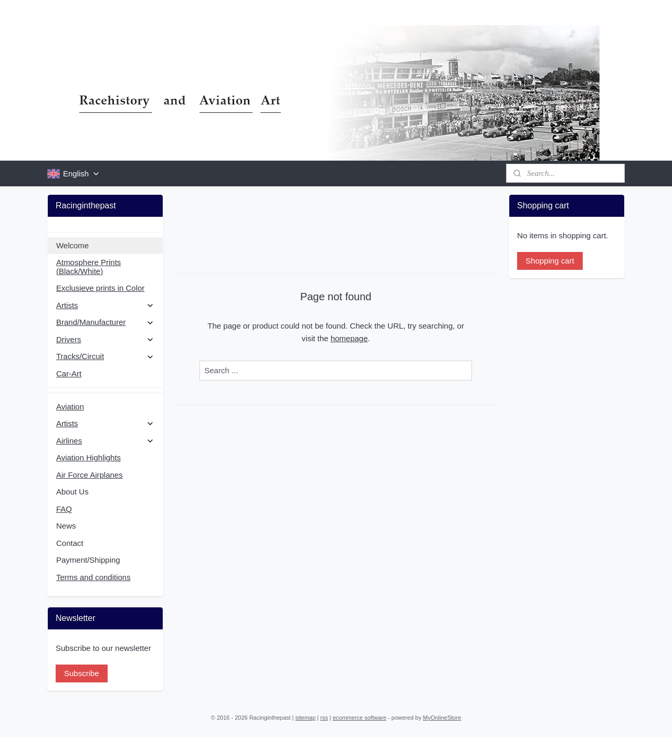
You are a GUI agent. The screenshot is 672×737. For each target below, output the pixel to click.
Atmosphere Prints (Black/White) (88, 267)
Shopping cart (550, 260)
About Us (72, 491)
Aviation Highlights (88, 457)
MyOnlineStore (442, 717)
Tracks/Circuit (105, 356)
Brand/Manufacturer (105, 322)
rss (324, 717)
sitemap (306, 717)
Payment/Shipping (88, 559)
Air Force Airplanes (89, 474)
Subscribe (81, 673)
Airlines (105, 440)
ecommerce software (359, 717)
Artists (105, 305)
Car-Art (68, 373)
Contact (69, 543)
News (66, 525)
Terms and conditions (93, 577)
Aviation (70, 406)
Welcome (72, 245)
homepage (349, 338)
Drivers (105, 339)
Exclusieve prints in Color (100, 287)
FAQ (64, 508)
